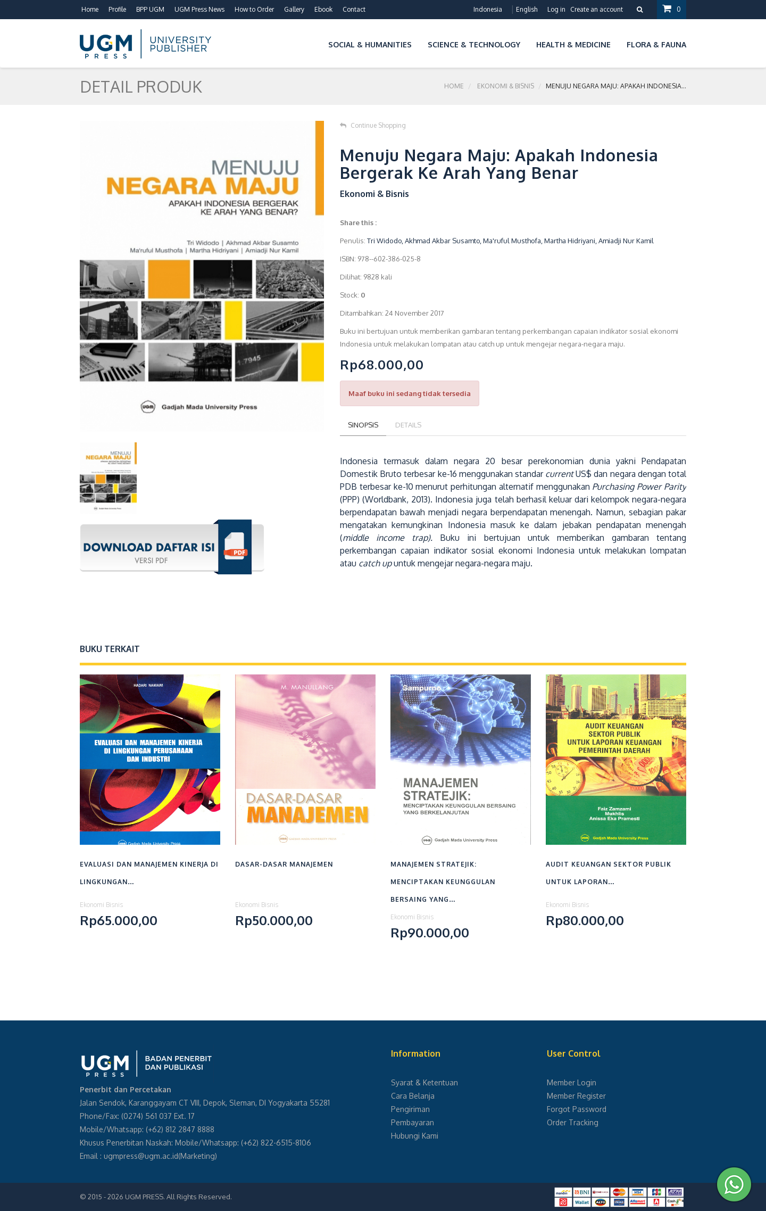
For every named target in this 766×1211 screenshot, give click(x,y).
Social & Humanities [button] (370, 44)
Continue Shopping (373, 125)
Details (408, 425)
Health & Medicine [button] (573, 44)
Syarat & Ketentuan (424, 1082)
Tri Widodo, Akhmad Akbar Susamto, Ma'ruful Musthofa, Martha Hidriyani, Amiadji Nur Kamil (510, 240)
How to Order (254, 9)
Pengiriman (410, 1109)
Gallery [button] (294, 9)
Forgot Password (576, 1109)
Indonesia (487, 9)
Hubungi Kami (414, 1135)
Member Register (576, 1095)
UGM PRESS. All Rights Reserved (177, 1196)
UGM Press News (199, 9)
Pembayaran (412, 1122)
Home (89, 9)
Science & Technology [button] (474, 44)
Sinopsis (363, 425)
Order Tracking (572, 1122)
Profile (117, 9)
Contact (354, 9)
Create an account (596, 9)
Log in (556, 9)
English (526, 9)
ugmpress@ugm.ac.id (141, 1155)
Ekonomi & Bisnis (505, 86)
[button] (312, 43)
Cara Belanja (413, 1095)
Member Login (571, 1082)
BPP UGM (150, 9)
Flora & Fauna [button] (656, 44)
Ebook (323, 9)
